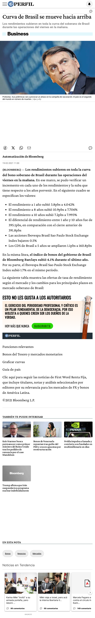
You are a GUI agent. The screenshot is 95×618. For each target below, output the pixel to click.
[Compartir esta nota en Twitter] (13, 148)
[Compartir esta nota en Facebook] (5, 148)
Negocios (21, 553)
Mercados (37, 553)
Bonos (8, 553)
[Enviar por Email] (29, 148)
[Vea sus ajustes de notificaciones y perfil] (89, 4)
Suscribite (42, 326)
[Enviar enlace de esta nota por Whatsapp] (21, 148)
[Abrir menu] (4, 4)
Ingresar (81, 4)
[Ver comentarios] (90, 12)
